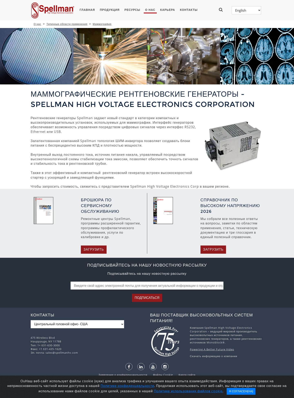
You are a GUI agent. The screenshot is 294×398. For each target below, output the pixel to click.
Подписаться (147, 298)
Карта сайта (185, 375)
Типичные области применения (67, 24)
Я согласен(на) (241, 391)
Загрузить (94, 249)
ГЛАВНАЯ (87, 10)
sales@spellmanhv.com (62, 352)
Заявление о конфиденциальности (123, 375)
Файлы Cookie (161, 375)
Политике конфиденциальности (127, 385)
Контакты (188, 10)
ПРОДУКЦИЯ (110, 10)
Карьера (167, 10)
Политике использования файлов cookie (188, 391)
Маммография (102, 24)
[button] (222, 9)
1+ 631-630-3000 (48, 345)
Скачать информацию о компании (213, 356)
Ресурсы (132, 10)
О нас (150, 10)
